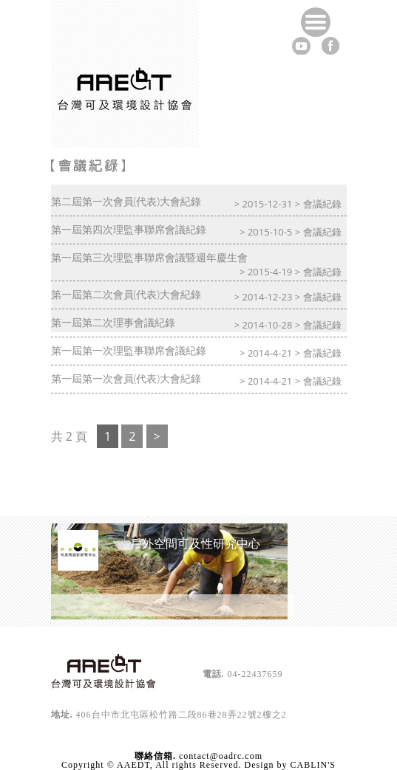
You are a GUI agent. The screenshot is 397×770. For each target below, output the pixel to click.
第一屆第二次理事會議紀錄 (113, 322)
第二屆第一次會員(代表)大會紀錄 (126, 201)
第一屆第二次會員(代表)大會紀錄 (126, 294)
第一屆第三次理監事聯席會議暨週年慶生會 (149, 257)
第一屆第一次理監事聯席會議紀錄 (128, 350)
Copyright (82, 765)
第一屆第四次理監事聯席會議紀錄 (128, 229)
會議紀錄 (322, 203)
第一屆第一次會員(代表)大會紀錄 (126, 378)
